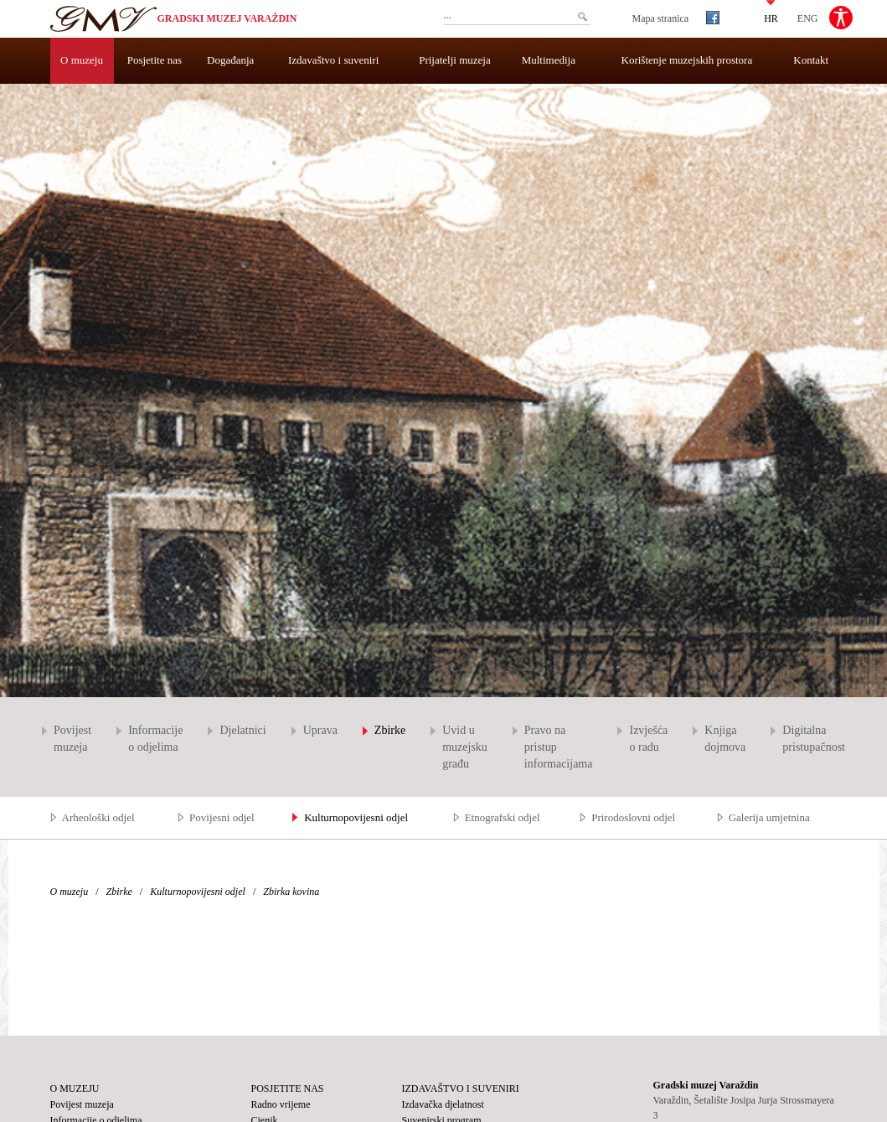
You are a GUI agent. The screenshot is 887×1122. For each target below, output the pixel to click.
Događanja (230, 60)
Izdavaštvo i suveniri (333, 60)
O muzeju (81, 60)
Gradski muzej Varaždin (227, 18)
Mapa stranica (660, 18)
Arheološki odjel (98, 817)
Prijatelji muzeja (455, 60)
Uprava (320, 730)
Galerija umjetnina (769, 817)
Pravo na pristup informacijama (558, 747)
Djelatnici (242, 730)
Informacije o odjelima (155, 738)
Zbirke (389, 730)
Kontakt (810, 60)
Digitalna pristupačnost (813, 738)
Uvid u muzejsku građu (464, 747)
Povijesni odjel (222, 817)
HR (771, 18)
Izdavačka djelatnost (443, 1104)
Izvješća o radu (648, 738)
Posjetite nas (154, 60)
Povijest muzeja (72, 738)
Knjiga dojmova (724, 738)
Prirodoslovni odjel (633, 817)
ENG (807, 18)
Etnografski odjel (502, 817)
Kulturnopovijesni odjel (356, 817)
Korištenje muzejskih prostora (687, 60)
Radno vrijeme (281, 1104)
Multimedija (548, 60)
